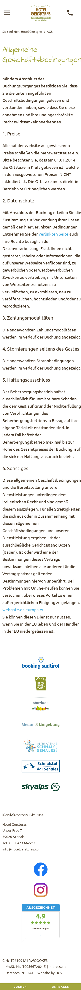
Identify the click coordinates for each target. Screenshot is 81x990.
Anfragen (61, 986)
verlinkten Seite (53, 233)
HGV (59, 972)
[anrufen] (70, 13)
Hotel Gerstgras (31, 31)
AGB (30, 972)
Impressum (57, 966)
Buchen (20, 986)
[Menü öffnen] (6, 13)
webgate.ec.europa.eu (23, 609)
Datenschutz (15, 972)
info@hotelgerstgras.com (21, 849)
